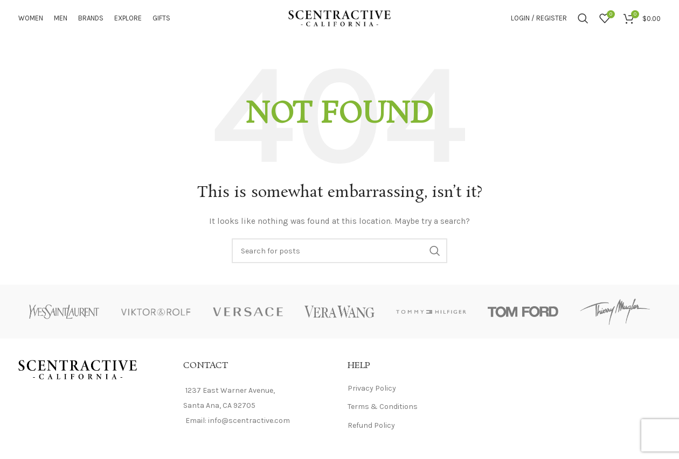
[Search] (583, 21)
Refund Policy (371, 431)
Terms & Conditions (383, 413)
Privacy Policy (372, 394)
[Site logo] (339, 20)
